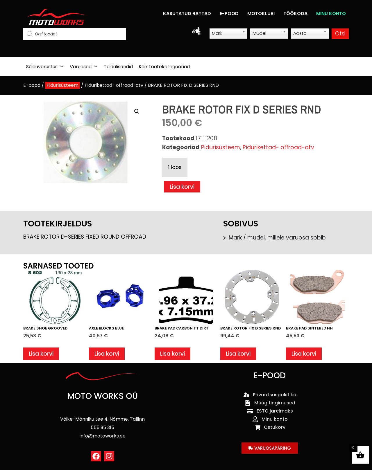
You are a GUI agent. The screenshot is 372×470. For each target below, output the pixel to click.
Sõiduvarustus (45, 66)
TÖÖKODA (295, 13)
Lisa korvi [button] (41, 354)
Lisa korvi (182, 187)
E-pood (31, 85)
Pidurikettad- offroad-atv (114, 85)
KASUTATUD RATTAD (187, 13)
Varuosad (84, 66)
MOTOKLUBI (261, 13)
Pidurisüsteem (62, 85)
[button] (137, 111)
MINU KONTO (331, 13)
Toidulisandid (118, 66)
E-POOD (229, 13)
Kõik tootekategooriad (164, 66)
